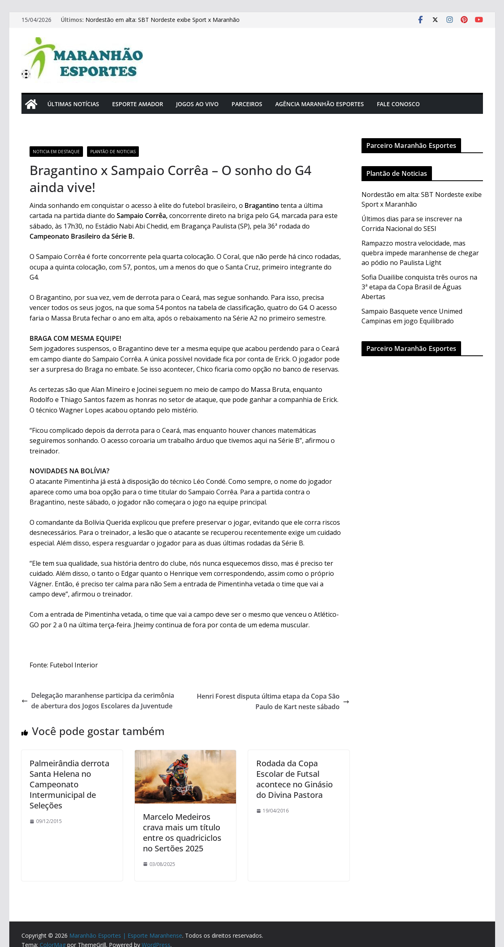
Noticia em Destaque (56, 151)
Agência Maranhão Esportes (319, 104)
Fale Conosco (398, 104)
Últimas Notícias (73, 104)
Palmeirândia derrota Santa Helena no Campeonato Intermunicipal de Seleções (69, 784)
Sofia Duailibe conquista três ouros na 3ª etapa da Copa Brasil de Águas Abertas (419, 287)
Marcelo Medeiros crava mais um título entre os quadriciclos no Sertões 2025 (182, 832)
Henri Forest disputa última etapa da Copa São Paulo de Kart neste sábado (273, 701)
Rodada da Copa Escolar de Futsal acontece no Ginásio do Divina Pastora (294, 779)
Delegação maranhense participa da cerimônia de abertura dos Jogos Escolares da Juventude (97, 700)
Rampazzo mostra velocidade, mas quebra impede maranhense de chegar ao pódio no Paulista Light (420, 253)
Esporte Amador (137, 104)
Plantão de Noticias (113, 151)
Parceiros (247, 104)
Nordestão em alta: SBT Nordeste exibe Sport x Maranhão (162, 20)
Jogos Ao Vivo (197, 104)
